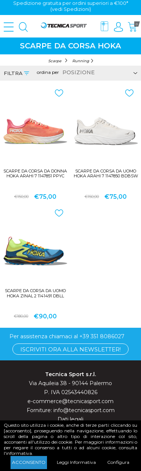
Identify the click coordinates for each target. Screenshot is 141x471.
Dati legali (70, 419)
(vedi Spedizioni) (70, 9)
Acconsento (28, 462)
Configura (118, 462)
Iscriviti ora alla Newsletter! (70, 349)
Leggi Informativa (76, 462)
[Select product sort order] (98, 72)
